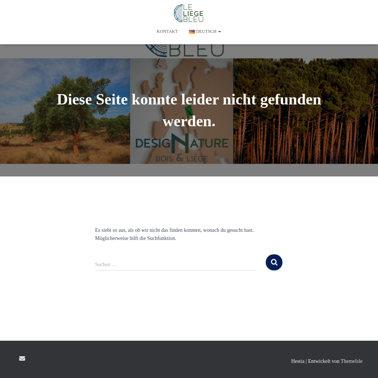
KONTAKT (167, 31)
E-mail (22, 358)
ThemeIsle (351, 361)
